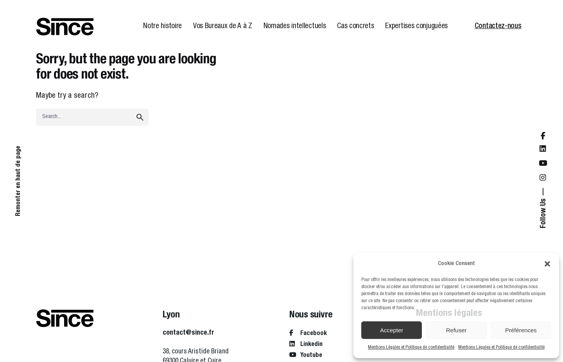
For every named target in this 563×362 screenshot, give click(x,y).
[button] (547, 264)
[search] (140, 117)
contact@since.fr (188, 333)
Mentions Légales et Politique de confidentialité (411, 347)
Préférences (521, 330)
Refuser (456, 330)
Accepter (391, 330)
